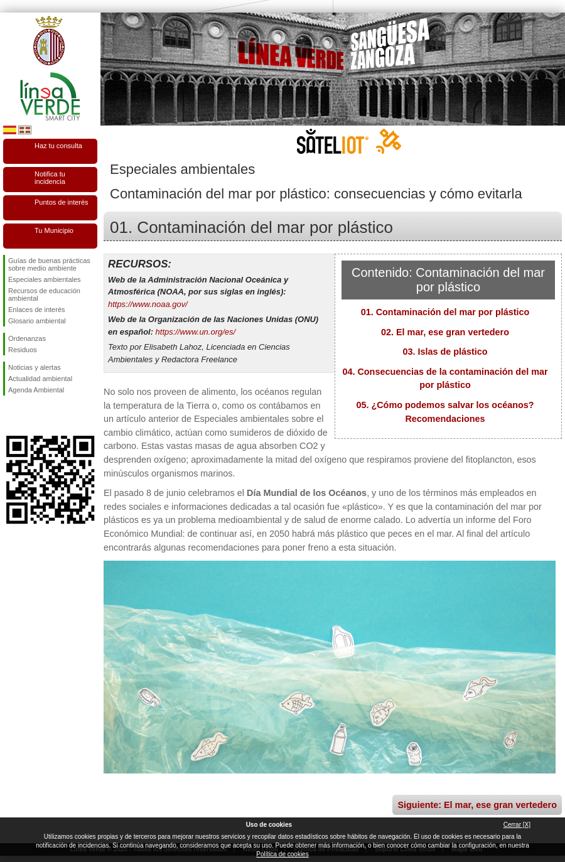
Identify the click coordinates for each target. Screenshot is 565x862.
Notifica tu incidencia (50, 177)
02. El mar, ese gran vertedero (445, 332)
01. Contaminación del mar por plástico (445, 312)
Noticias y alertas (34, 367)
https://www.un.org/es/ (195, 332)
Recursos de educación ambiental (44, 294)
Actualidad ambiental (40, 378)
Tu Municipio (54, 230)
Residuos (22, 349)
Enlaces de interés (36, 309)
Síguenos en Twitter (31, 415)
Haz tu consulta (58, 145)
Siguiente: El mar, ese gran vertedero (477, 805)
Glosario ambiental (37, 321)
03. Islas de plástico (444, 352)
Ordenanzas (27, 338)
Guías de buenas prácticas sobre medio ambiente (49, 264)
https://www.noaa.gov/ (148, 304)
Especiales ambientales (44, 279)
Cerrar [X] (516, 824)
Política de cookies (282, 854)
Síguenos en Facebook (10, 415)
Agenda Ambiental (36, 390)
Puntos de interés (62, 202)
